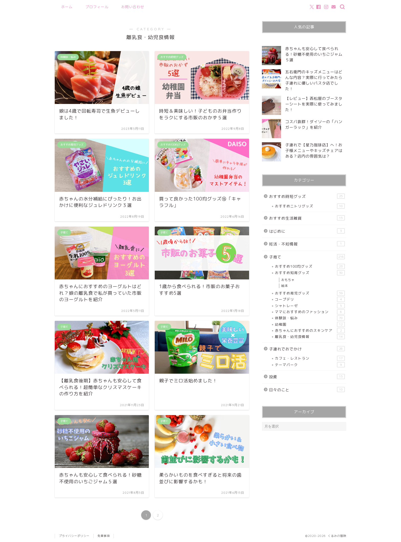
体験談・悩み (310, 318)
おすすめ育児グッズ (310, 293)
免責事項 (103, 536)
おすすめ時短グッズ (307, 196)
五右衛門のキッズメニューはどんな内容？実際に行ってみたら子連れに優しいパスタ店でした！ (313, 80)
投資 (307, 377)
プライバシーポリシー (74, 536)
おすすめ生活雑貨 (307, 218)
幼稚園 (310, 324)
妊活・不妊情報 (307, 244)
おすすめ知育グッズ (310, 272)
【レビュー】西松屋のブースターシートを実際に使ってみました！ (313, 104)
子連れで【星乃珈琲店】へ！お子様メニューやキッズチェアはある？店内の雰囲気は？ (313, 150)
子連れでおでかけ (307, 349)
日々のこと (307, 390)
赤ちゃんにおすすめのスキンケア (310, 330)
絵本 (284, 286)
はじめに (307, 231)
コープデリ (310, 299)
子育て (307, 257)
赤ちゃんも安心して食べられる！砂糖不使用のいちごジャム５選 (313, 54)
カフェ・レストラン (310, 358)
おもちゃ (288, 280)
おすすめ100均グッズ (310, 266)
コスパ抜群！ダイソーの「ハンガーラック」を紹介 (313, 124)
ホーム (67, 7)
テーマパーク (310, 364)
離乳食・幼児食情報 (310, 336)
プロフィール (96, 7)
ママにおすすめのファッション (310, 311)
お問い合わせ (132, 7)
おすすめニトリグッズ (310, 206)
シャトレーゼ (310, 305)
